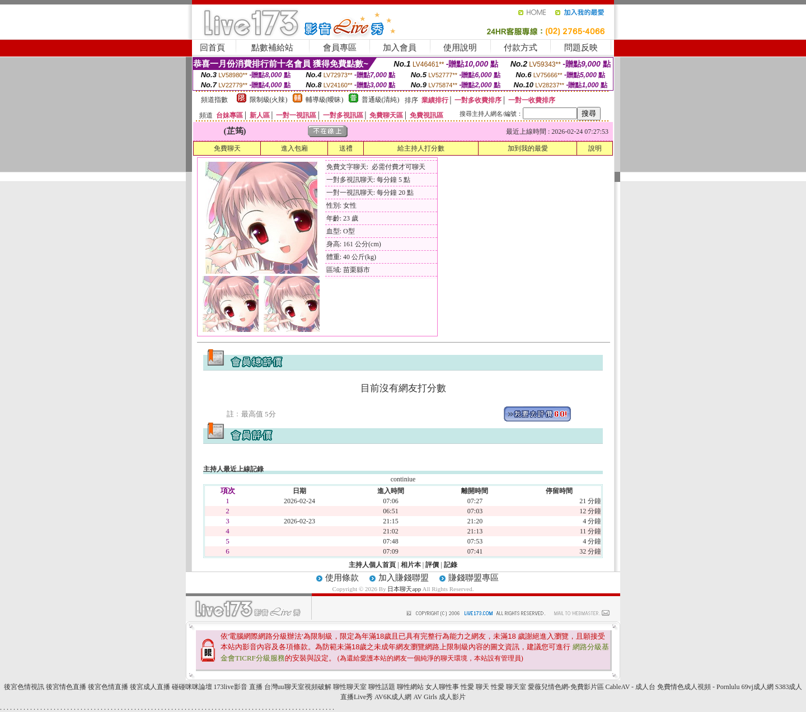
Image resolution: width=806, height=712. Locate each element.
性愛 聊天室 (508, 687)
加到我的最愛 (528, 148)
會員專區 (340, 47)
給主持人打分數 (420, 148)
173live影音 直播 (238, 687)
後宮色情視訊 (24, 687)
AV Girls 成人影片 (439, 697)
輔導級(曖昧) (325, 100)
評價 (432, 565)
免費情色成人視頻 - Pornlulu (698, 687)
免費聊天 (227, 148)
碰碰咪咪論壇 (192, 687)
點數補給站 (272, 47)
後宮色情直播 (108, 687)
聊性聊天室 (350, 687)
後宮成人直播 (150, 687)
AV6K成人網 (392, 697)
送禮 (346, 148)
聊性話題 (381, 687)
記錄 (450, 565)
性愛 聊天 (475, 687)
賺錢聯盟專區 (473, 577)
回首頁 (212, 47)
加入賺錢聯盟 (403, 577)
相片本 (411, 565)
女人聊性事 (442, 687)
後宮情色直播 (66, 687)
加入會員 (399, 47)
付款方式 (520, 47)
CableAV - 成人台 (631, 687)
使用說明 (460, 47)
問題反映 (581, 47)
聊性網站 (410, 687)
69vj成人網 (757, 687)
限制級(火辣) (269, 100)
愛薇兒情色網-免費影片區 (566, 687)
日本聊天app (404, 588)
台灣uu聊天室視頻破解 (297, 687)
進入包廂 (294, 148)
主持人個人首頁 (372, 565)
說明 (595, 148)
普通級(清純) (381, 100)
